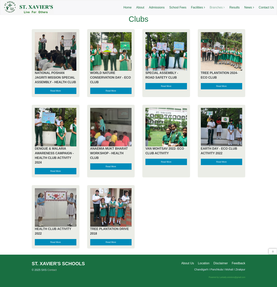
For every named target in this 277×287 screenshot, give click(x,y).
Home (127, 7)
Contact (52, 269)
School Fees (177, 7)
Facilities (197, 7)
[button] (273, 251)
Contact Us (266, 7)
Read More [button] (55, 91)
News (248, 7)
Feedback (238, 263)
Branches (216, 7)
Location (204, 263)
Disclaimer (221, 263)
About (140, 7)
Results (234, 7)
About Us (187, 263)
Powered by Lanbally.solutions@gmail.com (227, 277)
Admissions (157, 7)
